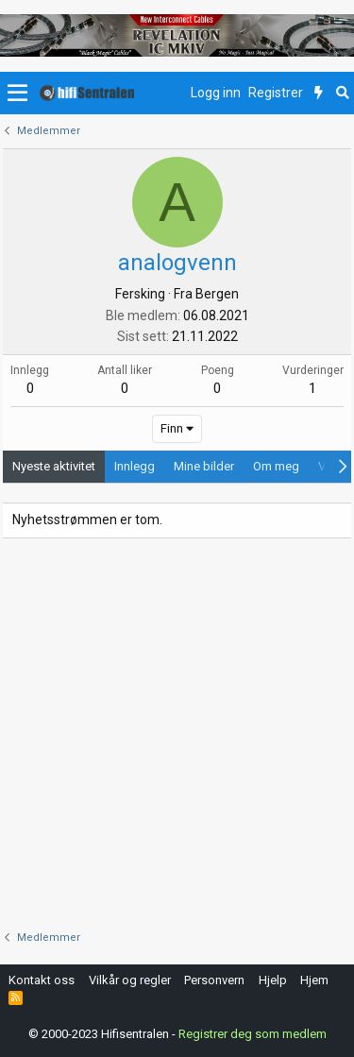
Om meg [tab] (276, 466)
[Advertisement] (177, 734)
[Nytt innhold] (318, 93)
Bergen (217, 293)
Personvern (214, 980)
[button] (17, 93)
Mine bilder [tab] (204, 466)
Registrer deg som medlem (252, 1034)
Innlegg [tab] (134, 466)
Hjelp (273, 980)
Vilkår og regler (130, 980)
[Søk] (342, 93)
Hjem (314, 980)
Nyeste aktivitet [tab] (53, 466)
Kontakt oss (41, 980)
